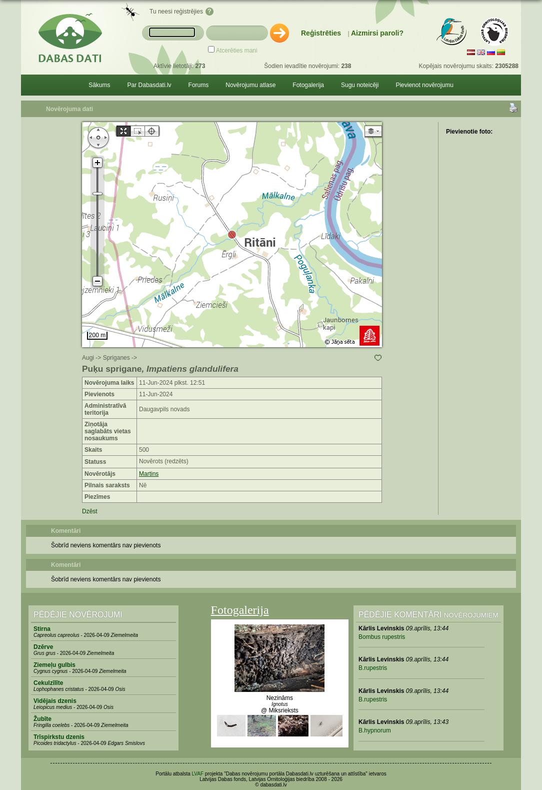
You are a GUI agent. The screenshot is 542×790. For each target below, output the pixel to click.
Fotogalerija (308, 85)
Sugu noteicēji (359, 85)
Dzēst (90, 511)
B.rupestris (372, 667)
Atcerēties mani (237, 50)
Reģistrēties (321, 33)
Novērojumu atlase (251, 85)
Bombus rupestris (381, 636)
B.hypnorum (374, 730)
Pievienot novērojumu (424, 85)
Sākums (99, 85)
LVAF (198, 773)
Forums (198, 85)
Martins (148, 473)
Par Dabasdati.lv (150, 85)
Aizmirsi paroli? (377, 33)
